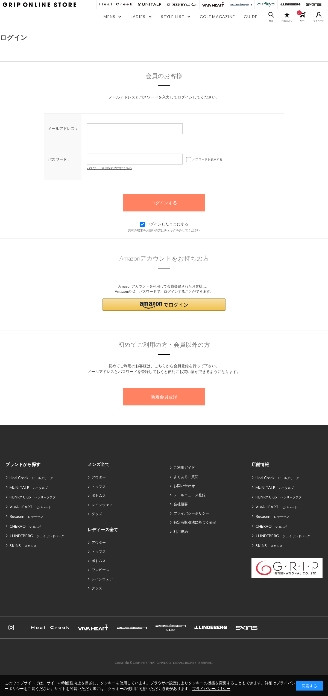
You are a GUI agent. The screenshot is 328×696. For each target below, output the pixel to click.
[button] (164, 304)
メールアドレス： (63, 128)
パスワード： (59, 159)
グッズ (97, 514)
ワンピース (100, 569)
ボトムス (99, 495)
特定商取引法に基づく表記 (195, 522)
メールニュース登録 (190, 495)
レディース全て (102, 529)
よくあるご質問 (186, 476)
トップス (99, 486)
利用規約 (181, 531)
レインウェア (102, 505)
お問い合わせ (184, 485)
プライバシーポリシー (191, 513)
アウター (99, 477)
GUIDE (250, 16)
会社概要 (181, 504)
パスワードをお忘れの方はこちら (109, 168)
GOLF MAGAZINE (217, 16)
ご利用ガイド (184, 467)
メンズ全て (98, 464)
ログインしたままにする (164, 224)
